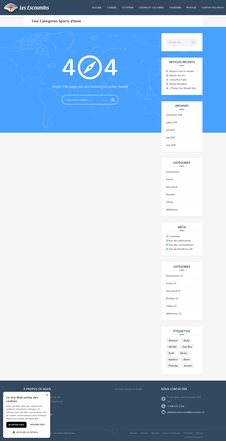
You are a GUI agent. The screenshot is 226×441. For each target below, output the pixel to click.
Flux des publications (180, 240)
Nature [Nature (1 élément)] (186, 359)
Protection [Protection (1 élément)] (173, 365)
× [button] (47, 395)
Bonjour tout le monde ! (182, 71)
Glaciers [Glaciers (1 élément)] (183, 353)
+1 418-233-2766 (175, 406)
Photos (191, 7)
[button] (26, 432)
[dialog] (26, 415)
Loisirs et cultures (151, 7)
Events (169, 179)
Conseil (112, 7)
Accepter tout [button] (16, 424)
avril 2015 (171, 145)
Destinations (172, 171)
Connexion (174, 236)
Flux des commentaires (181, 244)
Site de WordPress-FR (180, 249)
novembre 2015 (174, 114)
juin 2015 (170, 129)
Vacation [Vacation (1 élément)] (187, 365)
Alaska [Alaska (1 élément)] (186, 340)
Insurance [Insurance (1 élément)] (172, 359)
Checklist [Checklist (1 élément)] (172, 346)
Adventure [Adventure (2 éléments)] (172, 340)
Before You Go (177, 75)
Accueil (97, 7)
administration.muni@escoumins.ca (185, 412)
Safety (169, 202)
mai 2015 (170, 137)
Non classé (172, 186)
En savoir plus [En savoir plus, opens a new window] (32, 418)
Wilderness (172, 209)
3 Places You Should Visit (183, 88)
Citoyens (128, 7)
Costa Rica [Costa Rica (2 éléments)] (187, 346)
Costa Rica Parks (178, 79)
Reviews (170, 194)
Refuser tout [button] (37, 424)
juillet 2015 (171, 122)
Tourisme (175, 7)
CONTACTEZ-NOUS (213, 7)
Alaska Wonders (178, 83)
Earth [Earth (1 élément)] (171, 353)
